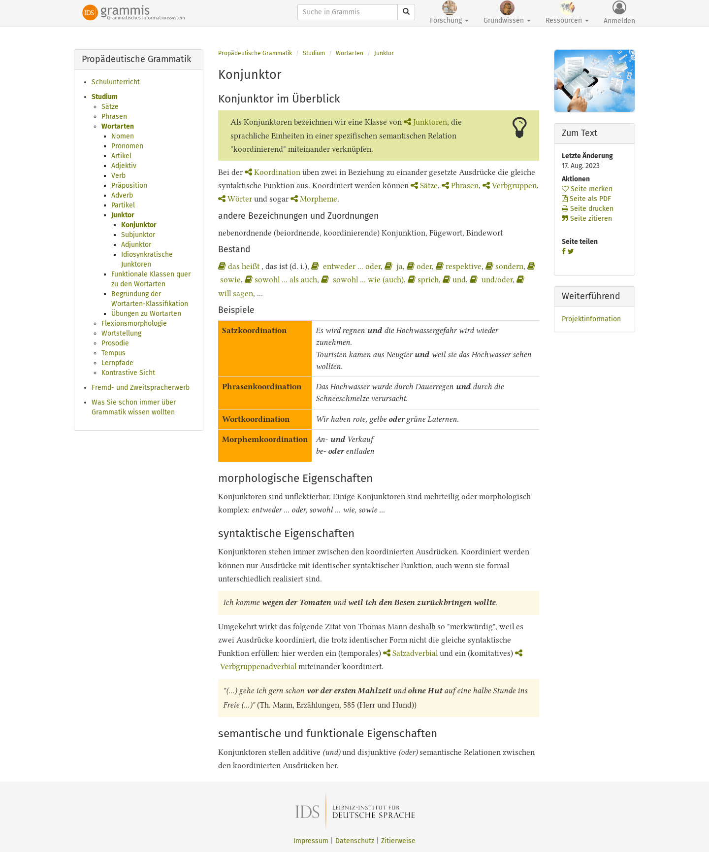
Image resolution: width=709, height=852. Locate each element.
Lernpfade (117, 363)
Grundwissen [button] (507, 12)
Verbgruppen (510, 185)
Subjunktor (138, 235)
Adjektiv (123, 166)
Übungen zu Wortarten (146, 313)
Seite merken (587, 189)
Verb (118, 175)
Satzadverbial (410, 653)
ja (394, 266)
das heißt (239, 266)
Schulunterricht (116, 82)
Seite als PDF (586, 199)
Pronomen (127, 146)
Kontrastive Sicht (128, 373)
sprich (423, 279)
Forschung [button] (449, 12)
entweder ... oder (346, 266)
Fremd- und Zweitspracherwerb (141, 387)
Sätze (110, 106)
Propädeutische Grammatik (255, 53)
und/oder (491, 279)
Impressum (310, 841)
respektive (459, 266)
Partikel (123, 205)
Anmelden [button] (619, 12)
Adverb (122, 195)
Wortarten (117, 126)
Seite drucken (587, 208)
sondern (504, 266)
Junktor (122, 215)
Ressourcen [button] (567, 12)
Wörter (235, 199)
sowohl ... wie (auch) (362, 279)
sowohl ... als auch (281, 279)
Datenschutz (354, 841)
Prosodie (115, 343)
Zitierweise (398, 841)
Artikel (121, 156)
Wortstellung (121, 333)
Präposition (129, 185)
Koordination (272, 172)
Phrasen (114, 116)
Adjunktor (136, 244)
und (454, 279)
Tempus (113, 353)
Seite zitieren (587, 218)
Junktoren (425, 122)
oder (419, 266)
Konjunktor (139, 225)
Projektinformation (591, 319)
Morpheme (313, 199)
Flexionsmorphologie (134, 323)
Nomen (122, 136)
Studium (105, 97)
